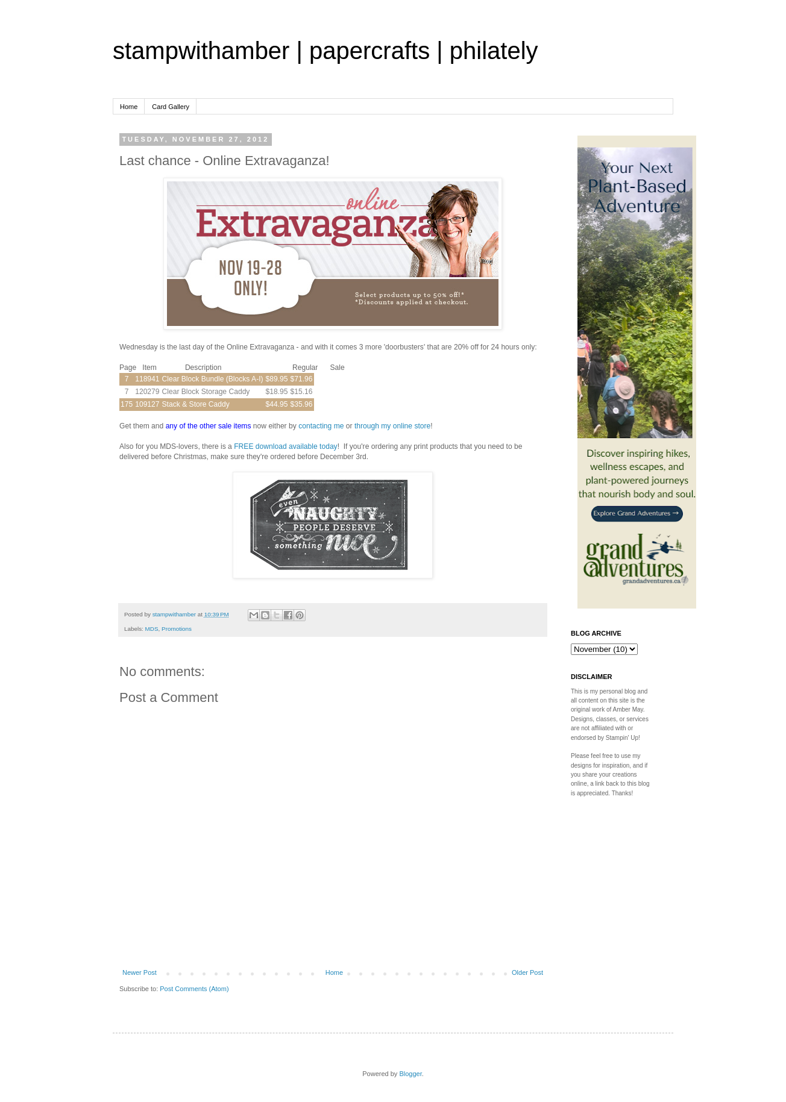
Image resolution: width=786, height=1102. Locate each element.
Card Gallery (170, 106)
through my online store (392, 426)
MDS (152, 628)
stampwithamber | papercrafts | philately (325, 50)
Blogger (410, 1073)
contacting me (321, 426)
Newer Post (139, 972)
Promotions (177, 628)
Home (128, 106)
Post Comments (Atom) (194, 988)
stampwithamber (175, 614)
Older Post (527, 972)
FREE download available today (285, 446)
